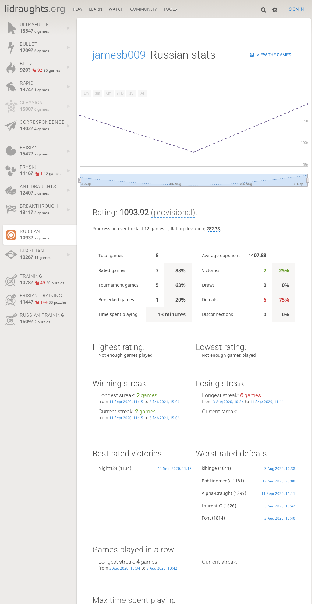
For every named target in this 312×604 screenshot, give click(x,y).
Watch (116, 9)
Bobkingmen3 (216, 481)
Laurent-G (212, 506)
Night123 (107, 468)
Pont (206, 518)
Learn (95, 9)
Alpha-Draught (217, 493)
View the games (274, 54)
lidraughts (34, 8)
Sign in (296, 9)
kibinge (209, 468)
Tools (170, 9)
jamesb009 (119, 54)
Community (143, 9)
